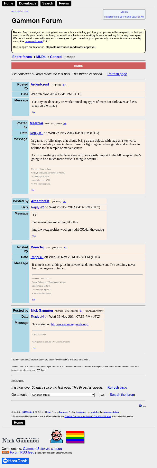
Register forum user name (117, 17)
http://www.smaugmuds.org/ (70, 324)
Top (33, 112)
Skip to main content (19, 11)
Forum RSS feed (22, 452)
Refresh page (117, 74)
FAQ (141, 17)
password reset (34, 41)
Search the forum (122, 394)
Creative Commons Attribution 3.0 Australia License (88, 416)
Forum (64, 3)
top (142, 406)
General (56, 57)
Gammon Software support (42, 448)
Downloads (27, 3)
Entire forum (22, 57)
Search (47, 3)
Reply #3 (36, 257)
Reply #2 (37, 207)
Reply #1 (36, 133)
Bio (64, 85)
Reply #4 (37, 316)
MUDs (40, 57)
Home (8, 3)
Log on (124, 12)
